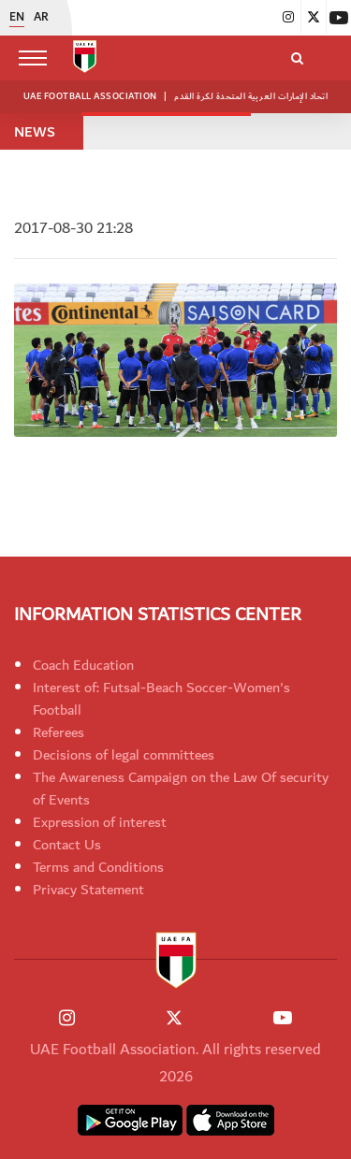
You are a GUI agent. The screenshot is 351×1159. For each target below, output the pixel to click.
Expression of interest (100, 822)
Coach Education (83, 665)
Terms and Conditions (98, 867)
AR (41, 17)
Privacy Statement (88, 889)
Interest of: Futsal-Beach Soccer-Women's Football (161, 698)
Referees (58, 732)
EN (16, 17)
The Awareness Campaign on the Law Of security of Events (181, 788)
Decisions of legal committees (123, 755)
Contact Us (67, 845)
